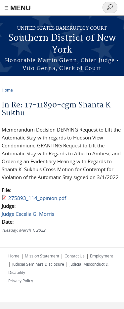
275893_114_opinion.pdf (37, 198)
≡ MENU (17, 8)
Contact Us (74, 255)
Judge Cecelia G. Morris (28, 214)
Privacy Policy (20, 280)
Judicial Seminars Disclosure (38, 264)
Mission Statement (42, 255)
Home (7, 90)
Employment (101, 255)
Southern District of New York (62, 44)
